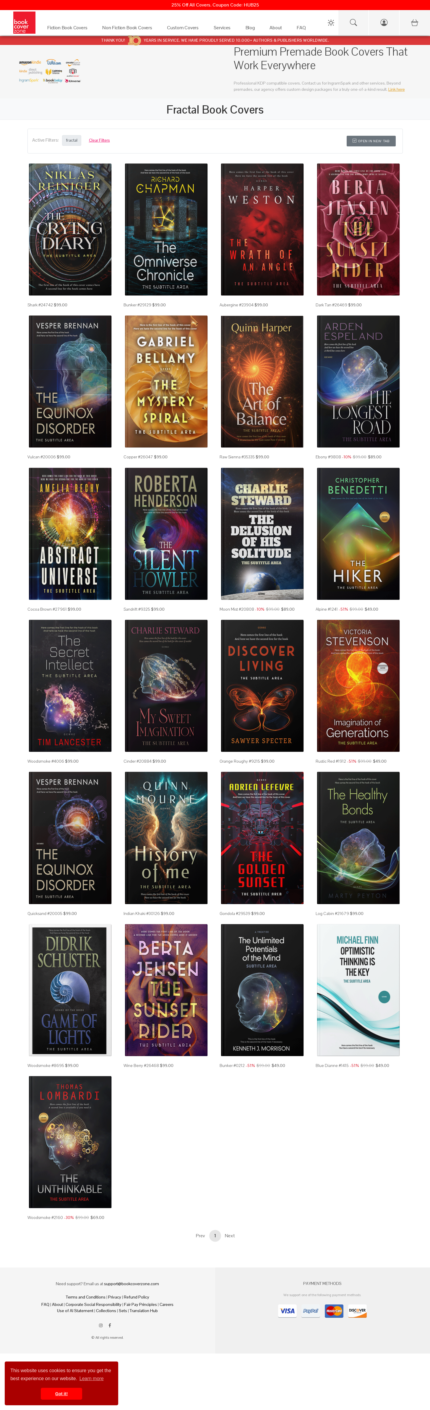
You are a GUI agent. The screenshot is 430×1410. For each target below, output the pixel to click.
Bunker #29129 (137, 305)
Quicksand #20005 (44, 913)
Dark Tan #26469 (331, 305)
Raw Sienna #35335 (237, 457)
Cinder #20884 (138, 761)
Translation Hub (144, 1310)
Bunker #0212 (232, 1065)
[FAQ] (303, 29)
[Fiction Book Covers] (68, 29)
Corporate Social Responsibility (93, 1304)
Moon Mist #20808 (237, 609)
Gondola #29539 (235, 913)
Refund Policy (136, 1297)
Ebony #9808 (328, 457)
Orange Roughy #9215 (240, 761)
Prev (200, 1236)
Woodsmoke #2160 (45, 1217)
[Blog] (252, 29)
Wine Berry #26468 (141, 1065)
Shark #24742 (40, 305)
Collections (106, 1310)
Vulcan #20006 (41, 457)
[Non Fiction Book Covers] (128, 29)
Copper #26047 (138, 457)
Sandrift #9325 (137, 609)
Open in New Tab (371, 141)
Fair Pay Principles (140, 1304)
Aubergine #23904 (237, 305)
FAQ (45, 1304)
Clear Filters (99, 140)
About (57, 1304)
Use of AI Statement (75, 1310)
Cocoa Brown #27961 (47, 609)
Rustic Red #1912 (331, 761)
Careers (166, 1304)
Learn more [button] (91, 1378)
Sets (123, 1310)
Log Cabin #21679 (332, 913)
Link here (396, 89)
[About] (277, 29)
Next (230, 1236)
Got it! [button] (61, 1393)
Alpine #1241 (327, 609)
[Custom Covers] (184, 29)
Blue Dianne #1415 (332, 1065)
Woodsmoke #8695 (45, 1065)
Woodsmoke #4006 (45, 761)
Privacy (114, 1297)
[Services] (224, 29)
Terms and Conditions (86, 1297)
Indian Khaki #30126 (142, 913)
